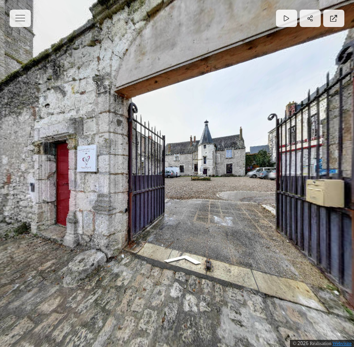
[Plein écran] (333, 18)
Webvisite (342, 343)
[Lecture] (286, 18)
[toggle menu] (20, 18)
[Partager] (310, 18)
